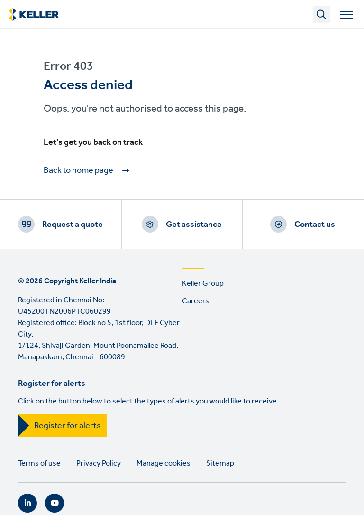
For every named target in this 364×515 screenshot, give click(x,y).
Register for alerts (67, 426)
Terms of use (39, 463)
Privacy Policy (98, 463)
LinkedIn (27, 503)
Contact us (314, 224)
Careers (195, 301)
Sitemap (220, 463)
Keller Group (203, 283)
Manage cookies (163, 463)
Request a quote (72, 224)
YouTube (54, 503)
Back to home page (78, 170)
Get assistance (194, 224)
